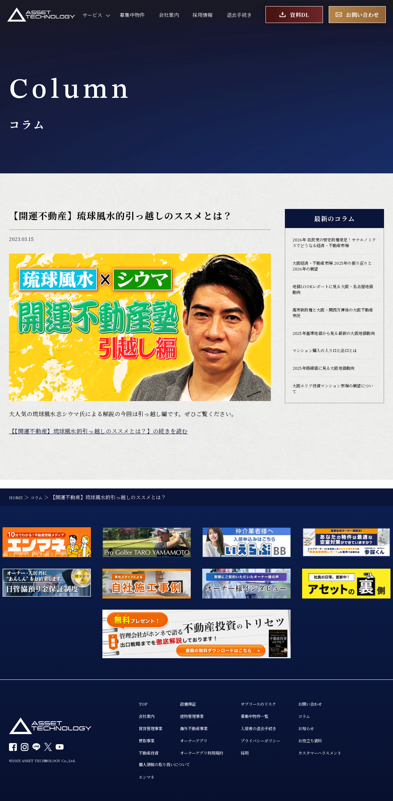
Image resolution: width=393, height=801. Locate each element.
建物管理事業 (201, 709)
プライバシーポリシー (284, 736)
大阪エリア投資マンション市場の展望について (333, 418)
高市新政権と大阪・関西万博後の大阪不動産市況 (333, 328)
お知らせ (337, 722)
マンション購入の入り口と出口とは (333, 376)
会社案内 (169, 17)
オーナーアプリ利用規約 (213, 749)
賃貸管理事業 (154, 722)
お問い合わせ (342, 696)
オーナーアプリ (203, 736)
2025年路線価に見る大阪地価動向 (331, 395)
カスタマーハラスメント (354, 749)
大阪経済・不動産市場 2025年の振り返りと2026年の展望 (332, 276)
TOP (144, 696)
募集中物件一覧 (276, 709)
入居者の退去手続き (281, 722)
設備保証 (196, 696)
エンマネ (149, 776)
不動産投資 (151, 749)
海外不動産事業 (204, 722)
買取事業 (149, 736)
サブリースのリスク (281, 696)
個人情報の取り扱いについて (171, 762)
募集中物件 (132, 17)
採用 (264, 749)
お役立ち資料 (342, 736)
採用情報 (203, 17)
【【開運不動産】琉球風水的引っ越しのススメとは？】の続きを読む (98, 431)
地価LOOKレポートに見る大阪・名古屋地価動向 (333, 302)
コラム (334, 709)
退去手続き (239, 17)
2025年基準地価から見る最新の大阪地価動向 (334, 354)
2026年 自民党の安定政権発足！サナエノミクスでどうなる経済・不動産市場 (333, 247)
